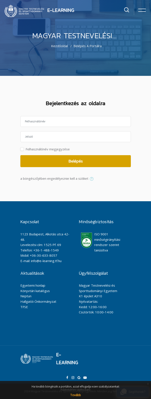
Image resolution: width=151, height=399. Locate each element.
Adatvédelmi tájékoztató (75, 389)
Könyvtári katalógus (35, 291)
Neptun (25, 296)
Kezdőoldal (59, 46)
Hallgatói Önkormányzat (38, 301)
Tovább (75, 395)
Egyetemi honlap (32, 285)
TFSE (24, 307)
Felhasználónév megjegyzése (48, 149)
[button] (92, 179)
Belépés (75, 161)
